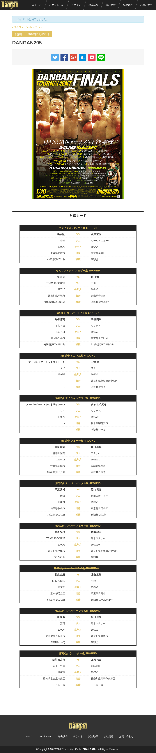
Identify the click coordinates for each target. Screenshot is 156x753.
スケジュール (56, 5)
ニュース (37, 5)
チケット (76, 5)
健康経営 (128, 5)
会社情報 (108, 736)
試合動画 (110, 5)
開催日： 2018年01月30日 (32, 34)
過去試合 (93, 5)
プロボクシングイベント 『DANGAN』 (75, 749)
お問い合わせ (126, 736)
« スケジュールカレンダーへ (27, 27)
